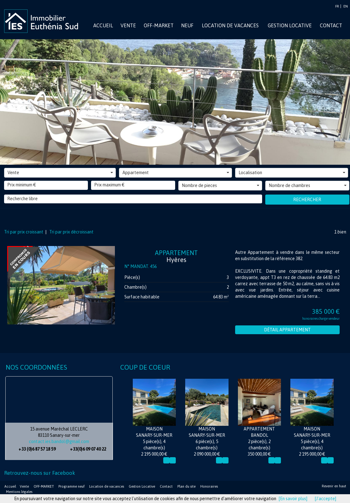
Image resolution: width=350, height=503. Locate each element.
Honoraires (209, 486)
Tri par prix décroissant (71, 231)
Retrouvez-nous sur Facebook (39, 473)
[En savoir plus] (293, 498)
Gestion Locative (142, 486)
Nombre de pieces (221, 185)
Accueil (10, 486)
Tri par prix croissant (24, 231)
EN (345, 6)
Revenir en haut (334, 486)
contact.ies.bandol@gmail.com (59, 441)
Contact (166, 486)
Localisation (292, 172)
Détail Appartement (287, 329)
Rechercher (307, 199)
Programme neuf (71, 486)
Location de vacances (106, 486)
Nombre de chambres (308, 185)
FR (337, 6)
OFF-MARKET (44, 486)
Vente (60, 172)
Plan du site (186, 486)
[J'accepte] (325, 498)
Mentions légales (19, 492)
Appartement (175, 172)
